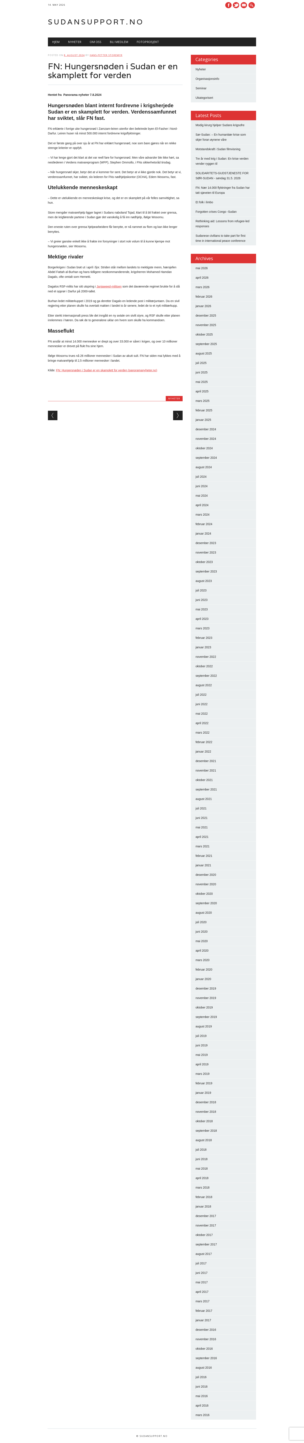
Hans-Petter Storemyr (106, 55)
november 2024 (205, 438)
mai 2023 (201, 609)
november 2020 (205, 884)
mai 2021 (201, 827)
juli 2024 (200, 476)
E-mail (244, 5)
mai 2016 (201, 1396)
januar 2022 (203, 751)
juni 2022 (201, 704)
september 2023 (206, 571)
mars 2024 (202, 514)
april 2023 (202, 619)
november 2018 (205, 1111)
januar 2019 (203, 1092)
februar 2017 (203, 1310)
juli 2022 (200, 694)
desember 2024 (205, 429)
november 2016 (205, 1339)
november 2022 (205, 656)
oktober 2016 (204, 1348)
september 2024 (206, 457)
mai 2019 (201, 1055)
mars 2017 (202, 1301)
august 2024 (203, 467)
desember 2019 (205, 988)
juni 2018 (201, 1159)
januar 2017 (203, 1320)
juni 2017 (201, 1272)
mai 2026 (201, 268)
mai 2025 (201, 382)
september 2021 (206, 789)
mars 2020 (202, 960)
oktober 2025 (204, 334)
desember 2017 (205, 1216)
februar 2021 (203, 855)
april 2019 (202, 1064)
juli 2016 (200, 1377)
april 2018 (202, 1178)
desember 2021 (205, 761)
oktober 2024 (204, 448)
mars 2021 (202, 846)
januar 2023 (203, 647)
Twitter (236, 5)
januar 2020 (203, 979)
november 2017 (205, 1225)
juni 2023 (201, 600)
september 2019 (206, 1017)
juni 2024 (201, 486)
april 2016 (202, 1405)
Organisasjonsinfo (207, 78)
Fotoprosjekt (148, 42)
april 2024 (202, 505)
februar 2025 (203, 410)
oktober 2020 (204, 893)
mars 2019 (202, 1073)
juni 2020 (201, 931)
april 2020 (202, 950)
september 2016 (206, 1358)
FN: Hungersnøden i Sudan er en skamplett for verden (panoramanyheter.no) (106, 370)
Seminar (200, 88)
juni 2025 (201, 372)
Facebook (228, 5)
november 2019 (205, 998)
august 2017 (203, 1254)
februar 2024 (203, 524)
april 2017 (202, 1291)
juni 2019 (201, 1045)
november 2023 (205, 552)
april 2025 (202, 391)
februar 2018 (203, 1197)
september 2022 (206, 675)
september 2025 (206, 344)
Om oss (95, 42)
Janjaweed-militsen (109, 286)
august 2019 (203, 1026)
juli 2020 (200, 922)
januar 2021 (203, 865)
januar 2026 (203, 306)
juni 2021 (201, 818)
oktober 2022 (204, 666)
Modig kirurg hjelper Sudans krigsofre (219, 125)
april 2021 (202, 837)
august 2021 (203, 799)
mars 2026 (202, 287)
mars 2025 (202, 401)
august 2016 (203, 1367)
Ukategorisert (204, 97)
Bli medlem (119, 42)
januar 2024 (203, 533)
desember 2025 (205, 315)
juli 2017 (200, 1263)
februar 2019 (203, 1083)
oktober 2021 (204, 780)
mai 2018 (201, 1168)
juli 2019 (200, 1036)
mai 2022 (201, 713)
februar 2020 (203, 969)
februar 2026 (203, 296)
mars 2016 (202, 1415)
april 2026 (202, 277)
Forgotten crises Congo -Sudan (216, 211)
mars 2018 (202, 1187)
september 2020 (206, 903)
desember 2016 (205, 1329)
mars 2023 (202, 628)
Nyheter (74, 42)
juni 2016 (201, 1386)
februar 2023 (203, 637)
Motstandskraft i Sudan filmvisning (217, 149)
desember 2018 (205, 1102)
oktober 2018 (204, 1121)
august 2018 (203, 1140)
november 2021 (205, 770)
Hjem (56, 42)
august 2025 (203, 353)
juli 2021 (200, 808)
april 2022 (202, 723)
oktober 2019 (204, 1007)
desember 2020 (205, 874)
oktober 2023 (204, 562)
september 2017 (206, 1244)
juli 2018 (200, 1149)
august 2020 (203, 912)
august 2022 (203, 685)
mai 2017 (201, 1282)
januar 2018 (203, 1206)
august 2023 (203, 581)
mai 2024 (201, 495)
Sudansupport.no (96, 22)
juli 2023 (200, 590)
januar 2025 (203, 419)
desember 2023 (205, 543)
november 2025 (205, 325)
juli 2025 (200, 363)
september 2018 (206, 1130)
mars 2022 (202, 732)
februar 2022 (203, 742)
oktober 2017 (204, 1235)
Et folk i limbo (204, 202)
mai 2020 (201, 941)
